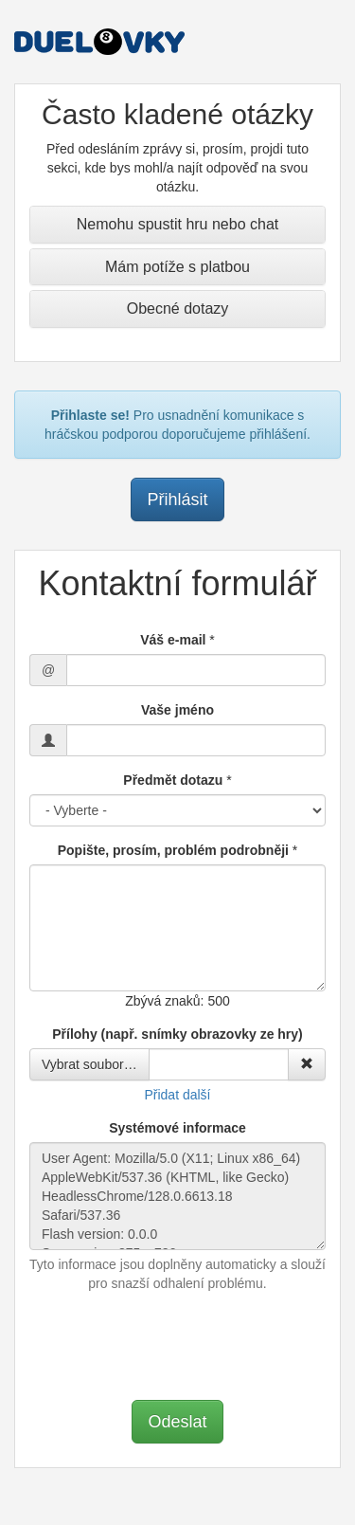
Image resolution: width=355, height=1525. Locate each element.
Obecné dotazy (178, 308)
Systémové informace (177, 1127)
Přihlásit (177, 499)
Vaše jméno (177, 709)
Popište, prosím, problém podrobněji (173, 850)
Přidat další (177, 1094)
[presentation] (178, 1344)
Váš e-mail (172, 639)
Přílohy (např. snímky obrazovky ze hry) (177, 1034)
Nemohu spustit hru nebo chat (177, 224)
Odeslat (177, 1421)
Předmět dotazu (172, 780)
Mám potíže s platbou (177, 267)
